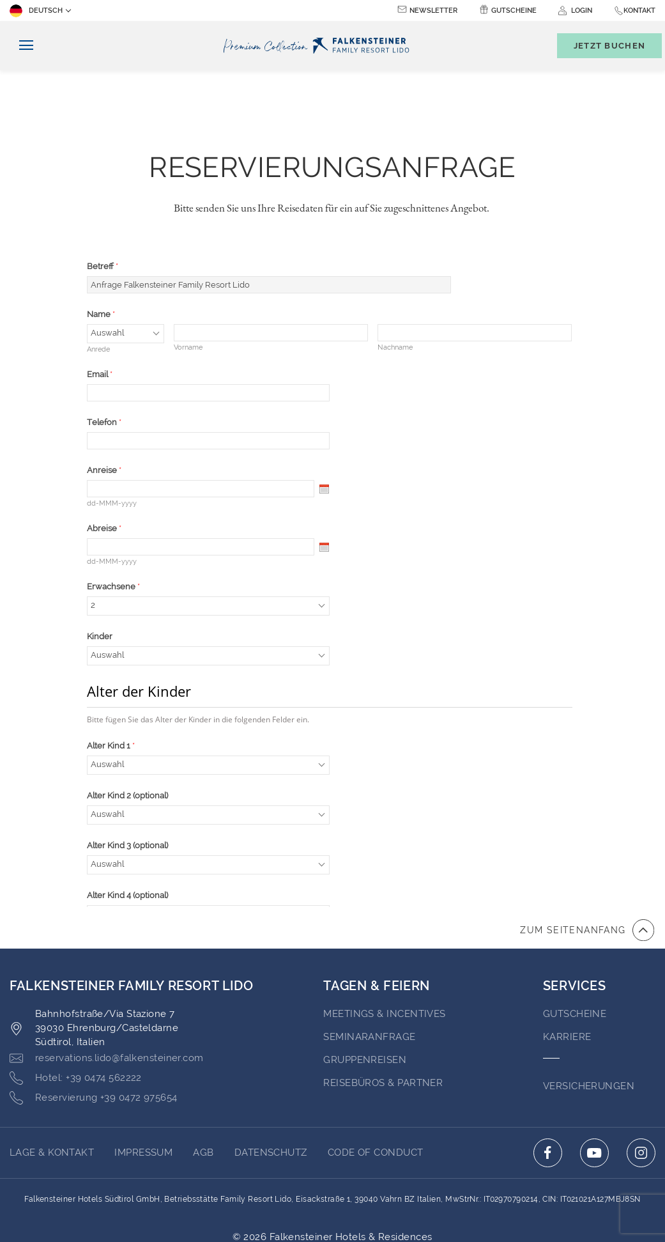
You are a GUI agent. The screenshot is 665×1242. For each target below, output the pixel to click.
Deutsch (36, 10)
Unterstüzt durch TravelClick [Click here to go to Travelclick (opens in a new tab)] (332, 1180)
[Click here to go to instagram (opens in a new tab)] (641, 1082)
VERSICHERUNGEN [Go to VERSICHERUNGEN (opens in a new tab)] (588, 1015)
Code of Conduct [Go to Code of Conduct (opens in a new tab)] (376, 1082)
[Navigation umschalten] (21, 45)
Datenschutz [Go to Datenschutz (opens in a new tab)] (270, 1082)
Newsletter (433, 10)
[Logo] (319, 46)
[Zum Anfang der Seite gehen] (587, 860)
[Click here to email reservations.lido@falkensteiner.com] (107, 988)
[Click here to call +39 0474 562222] (76, 1008)
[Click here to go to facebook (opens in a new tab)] (547, 1082)
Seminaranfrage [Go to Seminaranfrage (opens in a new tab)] (369, 966)
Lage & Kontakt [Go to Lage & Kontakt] (52, 1082)
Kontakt (639, 10)
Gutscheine (514, 10)
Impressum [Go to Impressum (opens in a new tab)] (143, 1082)
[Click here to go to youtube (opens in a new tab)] (594, 1082)
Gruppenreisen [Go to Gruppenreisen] (364, 989)
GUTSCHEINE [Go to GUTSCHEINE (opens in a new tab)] (575, 943)
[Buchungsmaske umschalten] (603, 45)
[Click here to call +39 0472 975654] (94, 1028)
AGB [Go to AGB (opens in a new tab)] (203, 1082)
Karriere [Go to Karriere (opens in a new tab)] (567, 966)
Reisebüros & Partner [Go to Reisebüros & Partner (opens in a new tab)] (383, 1012)
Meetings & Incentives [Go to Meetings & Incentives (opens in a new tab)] (384, 943)
